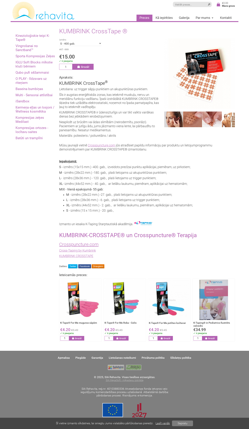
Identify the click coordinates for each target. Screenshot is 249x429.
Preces (144, 18)
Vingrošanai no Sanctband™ (27, 48)
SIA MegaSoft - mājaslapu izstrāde (124, 380)
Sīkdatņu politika (180, 358)
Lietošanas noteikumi (122, 358)
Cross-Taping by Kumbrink (77, 251)
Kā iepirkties (164, 18)
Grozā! (83, 67)
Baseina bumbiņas (29, 89)
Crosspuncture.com (101, 146)
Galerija (184, 18)
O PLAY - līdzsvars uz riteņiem (31, 81)
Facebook (85, 267)
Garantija (97, 358)
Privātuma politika (153, 358)
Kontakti (226, 18)
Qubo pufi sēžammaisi (32, 72)
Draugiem (98, 267)
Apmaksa (64, 358)
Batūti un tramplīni (29, 138)
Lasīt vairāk (163, 423)
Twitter (72, 267)
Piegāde (80, 358)
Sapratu (182, 423)
